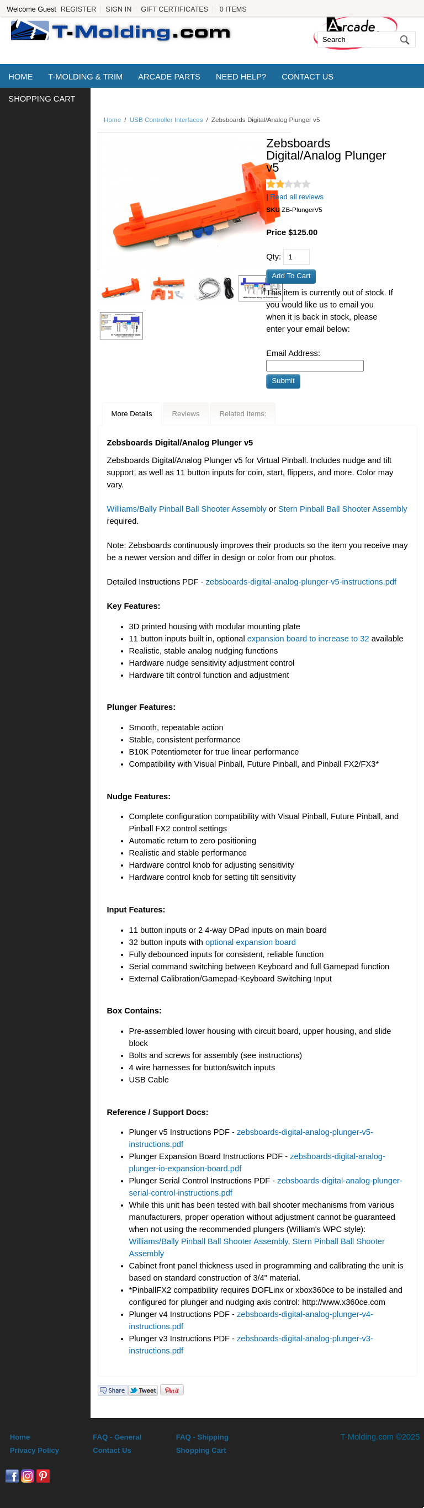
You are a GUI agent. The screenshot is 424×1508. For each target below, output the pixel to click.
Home (20, 76)
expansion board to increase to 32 (308, 638)
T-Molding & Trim (85, 76)
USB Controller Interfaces (166, 119)
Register (78, 9)
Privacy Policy (34, 1450)
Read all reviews (297, 197)
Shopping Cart (41, 98)
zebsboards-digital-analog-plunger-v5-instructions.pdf (301, 581)
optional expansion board (250, 942)
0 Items (233, 9)
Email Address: (293, 353)
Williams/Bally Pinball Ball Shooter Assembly (187, 509)
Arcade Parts (169, 76)
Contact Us (307, 76)
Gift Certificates (174, 9)
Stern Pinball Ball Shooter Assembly (342, 509)
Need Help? (241, 76)
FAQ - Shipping (202, 1437)
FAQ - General (117, 1437)
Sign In (118, 9)
